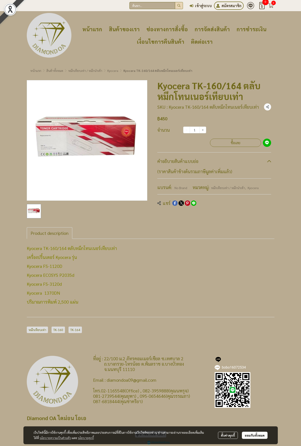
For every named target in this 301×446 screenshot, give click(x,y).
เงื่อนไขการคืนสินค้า (160, 41)
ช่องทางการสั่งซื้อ (167, 29)
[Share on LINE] (193, 203)
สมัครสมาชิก (228, 5)
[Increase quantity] (203, 130)
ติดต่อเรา (202, 41)
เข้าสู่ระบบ (201, 5)
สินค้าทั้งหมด (54, 71)
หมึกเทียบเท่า (37, 330)
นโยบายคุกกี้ (86, 438)
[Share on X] (181, 203)
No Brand (180, 188)
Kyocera (112, 71)
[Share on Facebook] (175, 203)
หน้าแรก (92, 29)
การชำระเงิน (251, 29)
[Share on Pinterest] (187, 203)
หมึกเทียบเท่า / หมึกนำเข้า (85, 71)
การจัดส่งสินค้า (212, 29)
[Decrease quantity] (186, 130)
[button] (156, 5)
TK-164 (75, 330)
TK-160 (58, 330)
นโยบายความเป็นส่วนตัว (55, 438)
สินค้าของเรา (124, 29)
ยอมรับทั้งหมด (255, 435)
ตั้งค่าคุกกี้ (228, 435)
